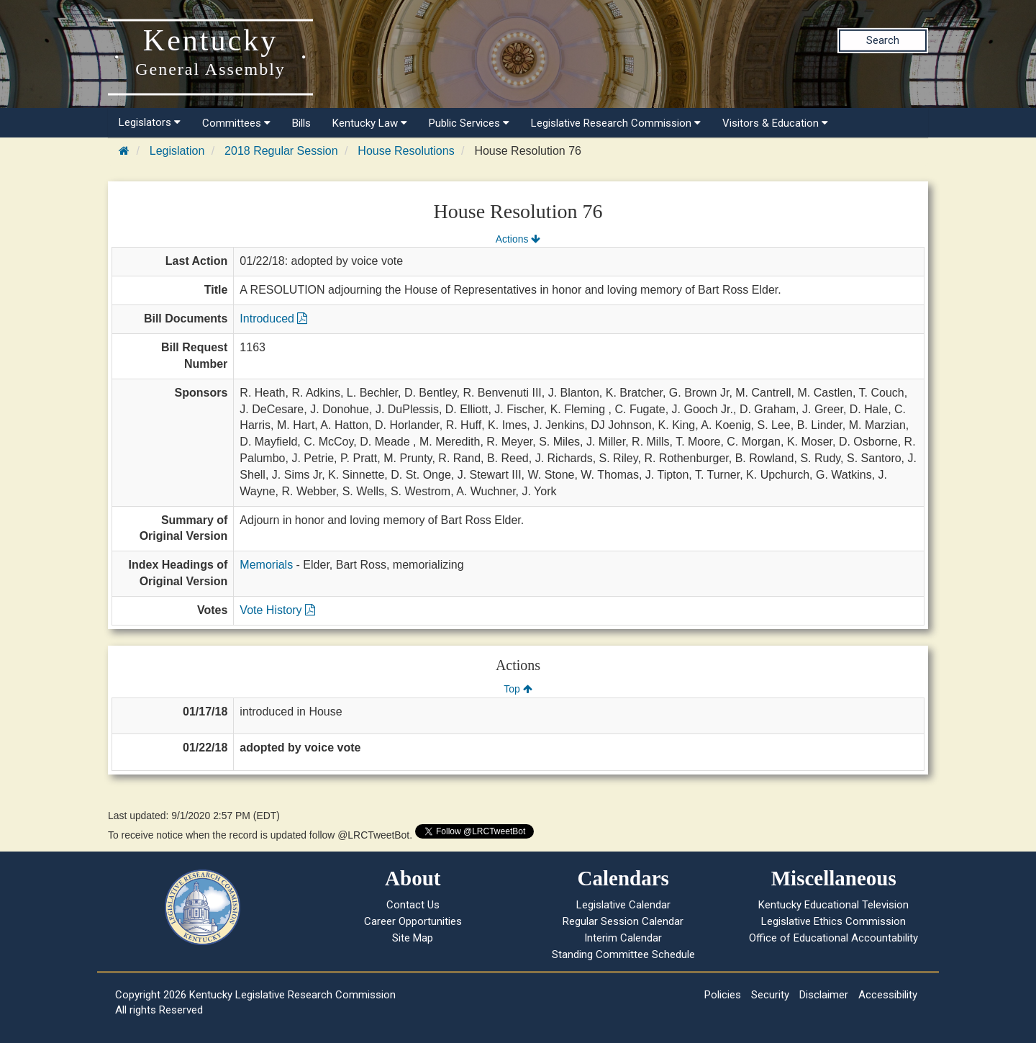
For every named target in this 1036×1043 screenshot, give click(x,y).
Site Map (412, 937)
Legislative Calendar (623, 904)
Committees (236, 123)
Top (518, 689)
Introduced (273, 318)
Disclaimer (823, 994)
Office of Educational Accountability (833, 937)
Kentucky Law (369, 123)
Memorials (266, 565)
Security (770, 994)
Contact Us (413, 904)
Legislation (177, 151)
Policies (722, 994)
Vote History (277, 610)
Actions (518, 239)
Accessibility (887, 994)
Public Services (469, 123)
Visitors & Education (775, 123)
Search (882, 40)
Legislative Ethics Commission (833, 921)
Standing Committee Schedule (623, 954)
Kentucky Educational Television (833, 904)
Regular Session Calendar (623, 921)
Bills (301, 123)
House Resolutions (406, 151)
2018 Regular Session (280, 151)
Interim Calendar (623, 937)
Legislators (150, 122)
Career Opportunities (413, 921)
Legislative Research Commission (616, 123)
